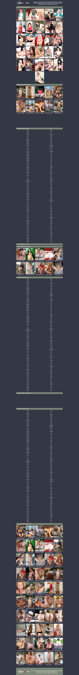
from (51, 164)
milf (51, 196)
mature (27, 194)
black (51, 140)
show (28, 364)
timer (51, 229)
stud (51, 220)
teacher (27, 373)
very (28, 382)
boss (28, 142)
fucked (51, 166)
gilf (51, 170)
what (51, 235)
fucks (51, 167)
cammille (51, 145)
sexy (51, 212)
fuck (28, 166)
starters (27, 220)
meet (51, 194)
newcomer (51, 200)
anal (28, 131)
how (51, 178)
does (51, 158)
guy (27, 173)
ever (51, 161)
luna (51, 190)
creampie (51, 151)
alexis (51, 130)
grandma (28, 172)
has (51, 175)
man (51, 193)
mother (27, 199)
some (28, 217)
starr (51, 367)
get (51, 169)
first (28, 163)
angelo (28, 133)
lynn (28, 191)
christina (51, 146)
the (27, 226)
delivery (27, 158)
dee (51, 157)
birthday (27, 140)
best (51, 137)
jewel (28, 182)
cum (51, 152)
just (27, 184)
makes (28, 193)
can (28, 146)
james (51, 181)
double (27, 160)
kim (51, 184)
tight (51, 376)
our (51, 205)
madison (51, 191)
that (51, 373)
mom (28, 197)
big (51, 139)
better (28, 139)
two (51, 232)
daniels (27, 155)
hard (28, 175)
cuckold (27, 152)
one (27, 205)
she (28, 214)
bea (28, 137)
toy (51, 379)
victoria (51, 382)
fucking (27, 167)
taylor (51, 223)
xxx (51, 238)
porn (28, 208)
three (28, 376)
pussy (51, 208)
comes (28, 151)
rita (51, 209)
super (51, 370)
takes (28, 223)
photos (27, 206)
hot (27, 178)
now (28, 203)
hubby (28, 179)
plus (51, 206)
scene (51, 211)
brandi (28, 143)
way (28, 235)
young (28, 241)
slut (51, 364)
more (51, 197)
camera (27, 145)
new (28, 200)
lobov (51, 188)
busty (51, 143)
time (28, 229)
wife (28, 385)
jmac (51, 182)
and (51, 131)
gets (28, 170)
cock (51, 148)
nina (28, 202)
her (27, 176)
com (51, 149)
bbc (51, 136)
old (51, 203)
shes (51, 214)
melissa (27, 196)
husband (51, 179)
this (51, 226)
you (51, 388)
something (51, 217)
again (28, 130)
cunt (51, 154)
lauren (28, 187)
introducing (28, 181)
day (51, 155)
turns (28, 232)
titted (28, 379)
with (51, 385)
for (51, 163)
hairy (51, 173)
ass (51, 133)
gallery (28, 169)
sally (28, 211)
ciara (28, 148)
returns (27, 209)
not (51, 202)
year (28, 388)
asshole (51, 134)
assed (28, 134)
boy (51, 142)
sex (27, 212)
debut (28, 157)
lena (28, 188)
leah (51, 187)
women (27, 238)
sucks (28, 370)
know (28, 185)
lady (51, 185)
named (51, 199)
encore (27, 161)
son (27, 367)
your (51, 241)
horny (51, 176)
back (28, 136)
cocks (28, 149)
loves (28, 190)
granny (51, 172)
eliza (51, 160)
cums (28, 154)
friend (28, 164)
